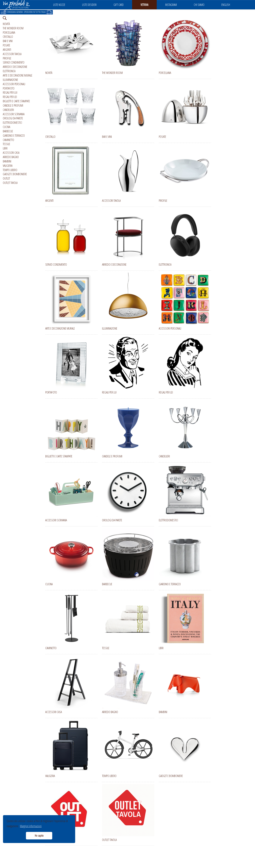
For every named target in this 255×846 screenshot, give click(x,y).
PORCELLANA (9, 32)
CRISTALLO (8, 37)
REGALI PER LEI (10, 97)
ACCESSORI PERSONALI (14, 84)
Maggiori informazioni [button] (31, 826)
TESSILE (6, 144)
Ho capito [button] (39, 835)
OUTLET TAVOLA (10, 183)
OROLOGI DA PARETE (13, 118)
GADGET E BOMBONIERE (15, 174)
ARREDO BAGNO (11, 157)
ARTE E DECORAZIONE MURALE (17, 75)
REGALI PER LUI (10, 92)
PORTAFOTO (8, 88)
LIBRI (5, 148)
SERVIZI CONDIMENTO (13, 62)
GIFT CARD (119, 5)
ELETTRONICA (9, 71)
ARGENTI (7, 50)
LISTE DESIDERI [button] (89, 5)
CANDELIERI (8, 110)
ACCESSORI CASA (11, 153)
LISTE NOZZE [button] (59, 5)
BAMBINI (7, 161)
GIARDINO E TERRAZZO (14, 135)
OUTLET (6, 178)
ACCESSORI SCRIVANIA (13, 114)
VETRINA (144, 5)
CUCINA (6, 127)
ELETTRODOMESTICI (12, 123)
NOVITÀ (6, 24)
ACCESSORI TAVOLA (12, 54)
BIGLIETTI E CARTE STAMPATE (16, 101)
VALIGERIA (7, 166)
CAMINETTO (8, 140)
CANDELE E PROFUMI (13, 105)
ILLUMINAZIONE (10, 80)
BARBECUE (8, 131)
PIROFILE (7, 58)
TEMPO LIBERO (10, 170)
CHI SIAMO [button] (199, 5)
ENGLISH (225, 5)
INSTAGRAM (171, 5)
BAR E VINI (8, 41)
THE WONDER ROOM (13, 28)
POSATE (6, 45)
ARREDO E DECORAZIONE (15, 67)
